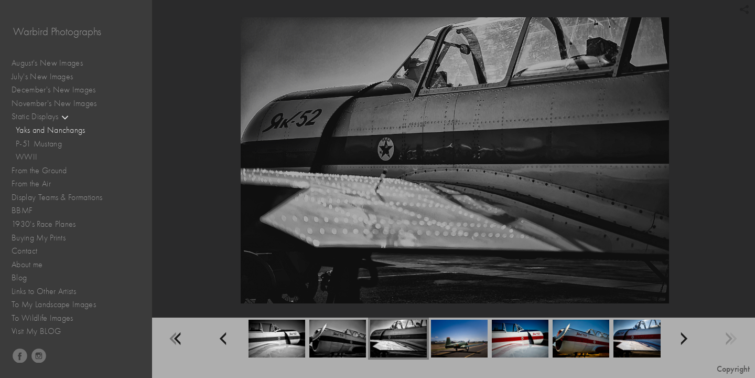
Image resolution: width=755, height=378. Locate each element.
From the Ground (45, 171)
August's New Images (47, 63)
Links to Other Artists (44, 291)
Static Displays (40, 117)
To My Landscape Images (54, 304)
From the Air (36, 184)
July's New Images (42, 76)
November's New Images (54, 103)
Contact (24, 251)
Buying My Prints (39, 238)
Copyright (733, 369)
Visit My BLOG (36, 331)
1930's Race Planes (49, 224)
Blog (19, 277)
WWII (26, 157)
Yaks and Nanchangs (50, 130)
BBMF (22, 210)
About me (27, 264)
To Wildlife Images (42, 318)
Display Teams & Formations (62, 198)
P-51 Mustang (39, 144)
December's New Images (54, 89)
